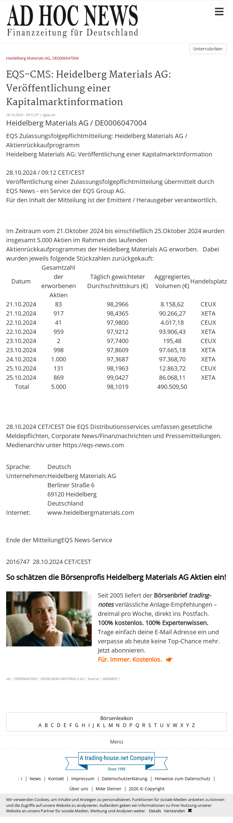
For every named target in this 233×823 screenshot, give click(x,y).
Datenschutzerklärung (124, 778)
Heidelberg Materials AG (28, 58)
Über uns (78, 789)
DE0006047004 (65, 58)
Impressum (82, 778)
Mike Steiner (108, 789)
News (35, 778)
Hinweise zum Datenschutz (182, 778)
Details (155, 811)
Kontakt (56, 778)
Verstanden (174, 811)
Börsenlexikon (116, 718)
